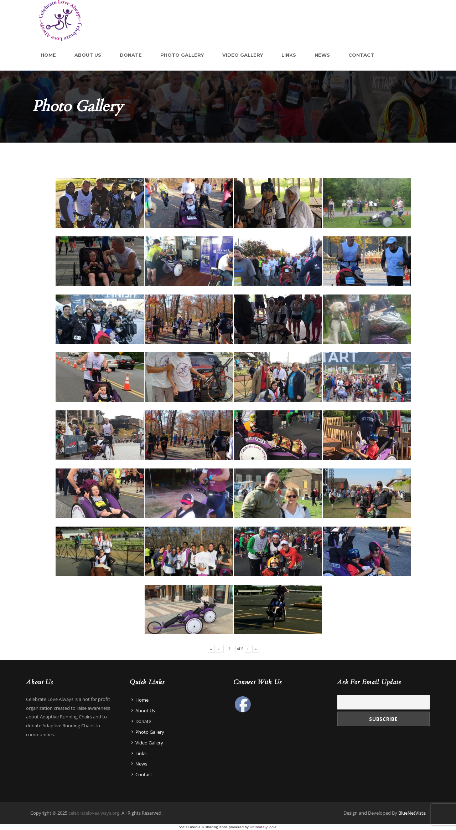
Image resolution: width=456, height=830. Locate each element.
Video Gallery (242, 55)
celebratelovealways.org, (93, 813)
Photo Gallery (182, 55)
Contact (361, 55)
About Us (87, 55)
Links (288, 55)
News (322, 55)
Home (48, 55)
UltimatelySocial (264, 826)
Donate (131, 55)
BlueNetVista (412, 813)
